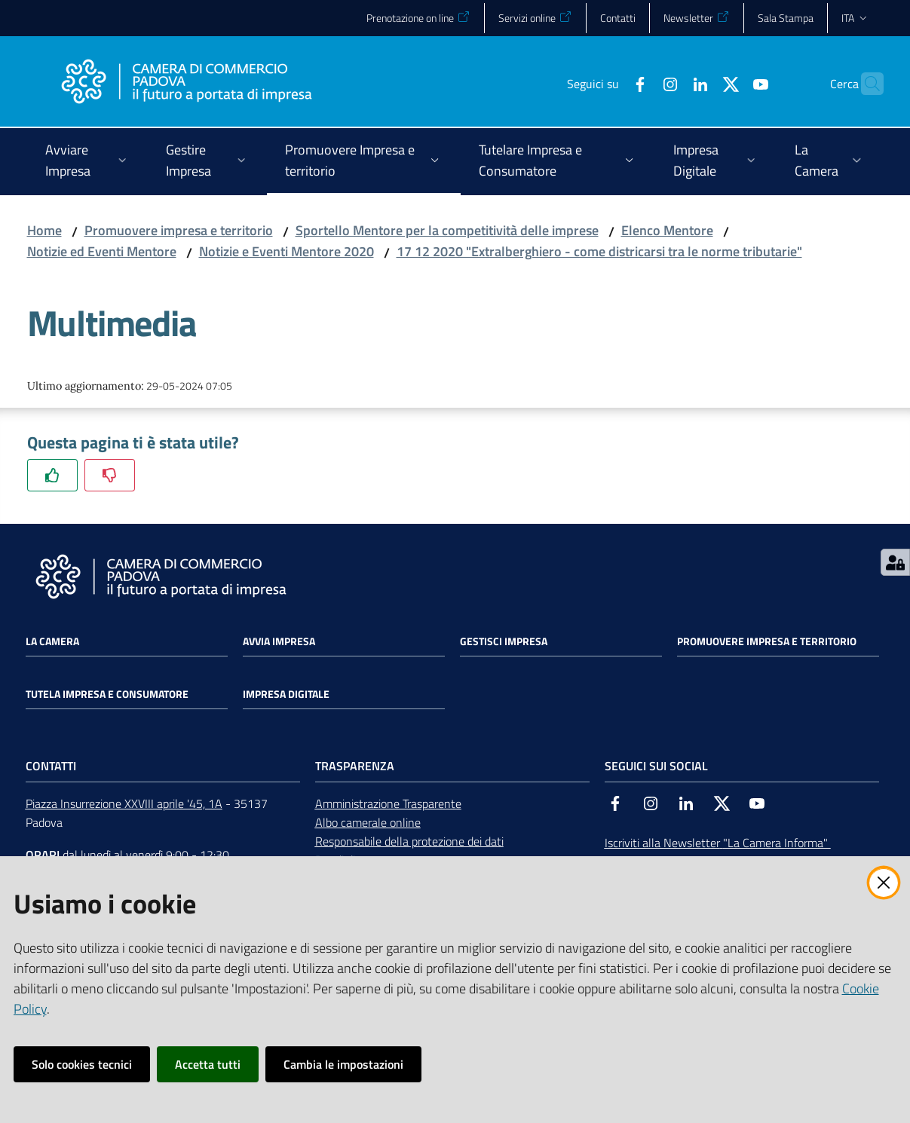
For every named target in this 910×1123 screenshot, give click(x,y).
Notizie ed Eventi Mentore (101, 251)
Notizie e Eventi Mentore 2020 (286, 251)
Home (44, 230)
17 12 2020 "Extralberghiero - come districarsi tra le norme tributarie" (599, 251)
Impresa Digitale (286, 694)
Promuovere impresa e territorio (178, 230)
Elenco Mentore (667, 230)
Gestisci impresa (503, 641)
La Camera (52, 641)
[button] (865, 84)
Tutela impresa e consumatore (107, 694)
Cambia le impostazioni (343, 1064)
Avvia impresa (279, 641)
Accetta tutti (208, 1064)
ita (855, 18)
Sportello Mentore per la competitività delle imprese (447, 230)
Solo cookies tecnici (82, 1064)
